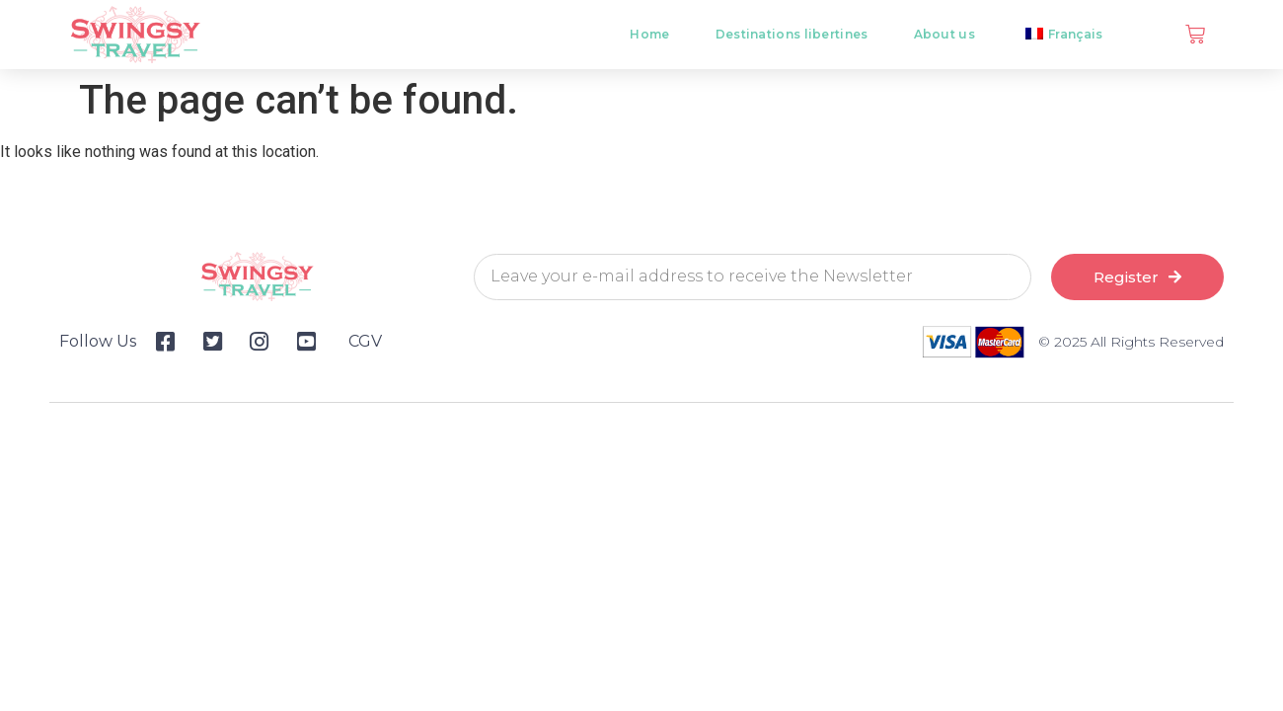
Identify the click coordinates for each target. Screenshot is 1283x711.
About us (944, 34)
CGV (365, 341)
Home (649, 34)
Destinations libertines (792, 34)
